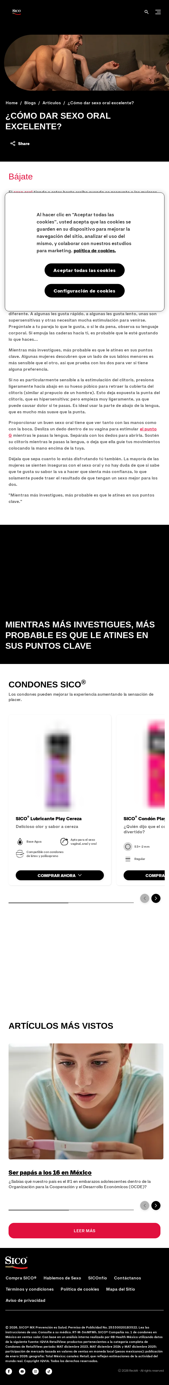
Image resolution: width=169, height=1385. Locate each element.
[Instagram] (35, 1371)
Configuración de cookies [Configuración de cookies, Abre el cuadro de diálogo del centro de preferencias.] (85, 291)
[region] (85, 252)
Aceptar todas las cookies (84, 270)
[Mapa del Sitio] (120, 1289)
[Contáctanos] (127, 1277)
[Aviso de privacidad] (25, 1300)
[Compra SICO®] (21, 1277)
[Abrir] (146, 12)
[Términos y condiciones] (29, 1289)
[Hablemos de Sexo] (62, 1277)
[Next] (155, 898)
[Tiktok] (48, 1371)
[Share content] (19, 143)
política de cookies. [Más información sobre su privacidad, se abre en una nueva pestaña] (95, 250)
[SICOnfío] (97, 1277)
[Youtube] (22, 1371)
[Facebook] (8, 1371)
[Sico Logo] (16, 12)
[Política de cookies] (79, 1289)
